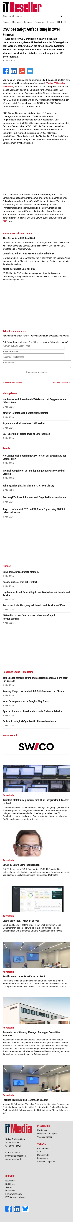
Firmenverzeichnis (13, 1194)
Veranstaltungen (44, 1137)
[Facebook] (6, 73)
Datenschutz (43, 1155)
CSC (5, 221)
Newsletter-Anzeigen (47, 1134)
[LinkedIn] (14, 73)
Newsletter (10, 1181)
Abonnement (43, 1148)
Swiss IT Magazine (46, 1162)
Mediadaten (42, 1130)
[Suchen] (61, 16)
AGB (39, 1152)
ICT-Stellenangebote (15, 1197)
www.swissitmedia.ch (15, 1159)
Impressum (42, 1158)
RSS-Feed (10, 1184)
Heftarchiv (10, 1191)
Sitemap (9, 1187)
